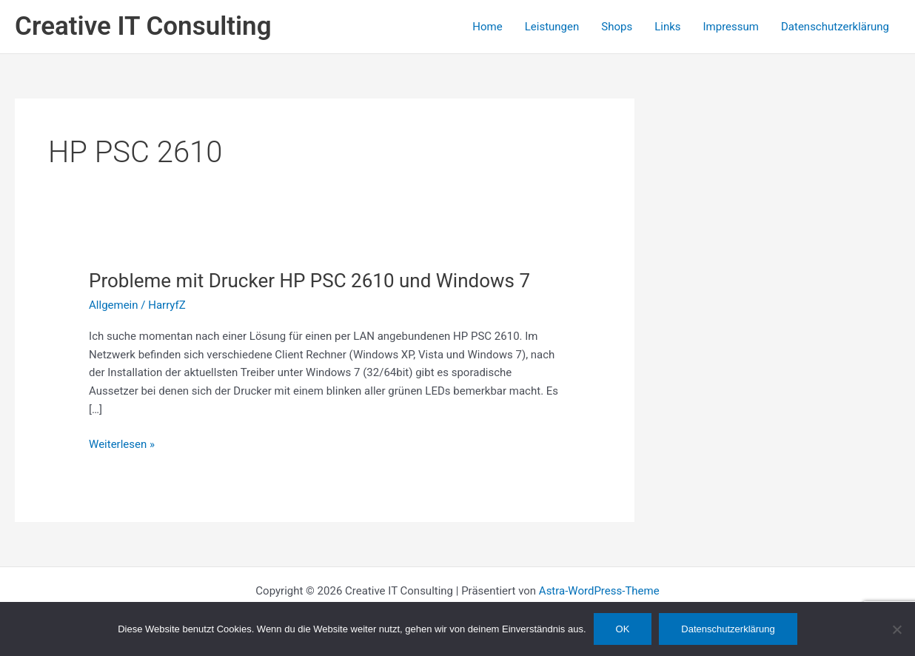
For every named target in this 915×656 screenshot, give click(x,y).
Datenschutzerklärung (835, 26)
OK (623, 629)
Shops (616, 26)
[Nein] (896, 629)
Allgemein (113, 305)
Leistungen (552, 26)
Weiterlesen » (122, 444)
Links (667, 26)
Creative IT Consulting (143, 26)
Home (487, 26)
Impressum (731, 26)
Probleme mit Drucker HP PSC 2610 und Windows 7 (309, 281)
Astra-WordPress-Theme (599, 591)
